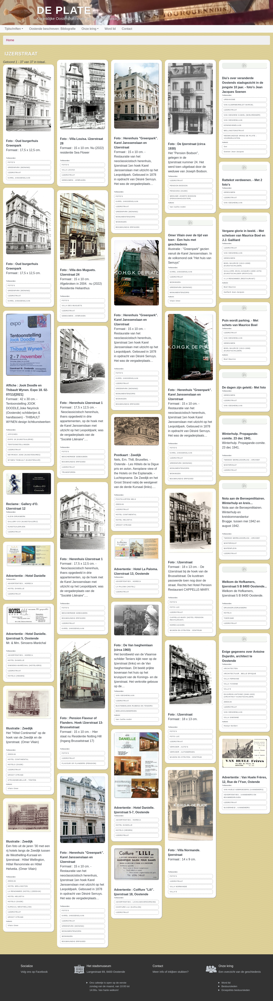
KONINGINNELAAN (232, 125)
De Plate (64, 10)
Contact (127, 28)
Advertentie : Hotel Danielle (26, 575)
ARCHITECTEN (231, 668)
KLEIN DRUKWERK (16, 516)
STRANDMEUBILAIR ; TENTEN (22, 780)
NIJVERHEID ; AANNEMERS (237, 808)
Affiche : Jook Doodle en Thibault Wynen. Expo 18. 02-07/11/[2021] (27, 390)
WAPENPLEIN (230, 548)
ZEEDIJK (12, 754)
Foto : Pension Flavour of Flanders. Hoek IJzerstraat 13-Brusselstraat (81, 722)
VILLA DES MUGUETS (72, 306)
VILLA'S (173, 892)
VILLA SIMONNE (231, 717)
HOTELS (227, 613)
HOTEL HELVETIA (16, 896)
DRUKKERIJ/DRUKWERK (235, 608)
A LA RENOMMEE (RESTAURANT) (239, 279)
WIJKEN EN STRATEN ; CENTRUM (186, 630)
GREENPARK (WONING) (19, 167)
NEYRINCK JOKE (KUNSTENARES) (24, 455)
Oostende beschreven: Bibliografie (52, 28)
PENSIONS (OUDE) (178, 191)
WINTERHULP (230, 465)
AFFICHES (13, 434)
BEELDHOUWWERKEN (126, 711)
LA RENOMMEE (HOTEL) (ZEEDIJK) (24, 891)
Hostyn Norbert (231, 726)
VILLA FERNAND (231, 679)
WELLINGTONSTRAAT (234, 131)
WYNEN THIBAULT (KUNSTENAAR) (24, 460)
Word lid (110, 28)
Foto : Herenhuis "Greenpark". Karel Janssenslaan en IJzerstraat (82, 857)
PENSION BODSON (178, 186)
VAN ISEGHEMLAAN (125, 695)
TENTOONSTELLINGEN (19, 444)
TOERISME (229, 618)
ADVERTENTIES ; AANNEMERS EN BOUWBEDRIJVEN (240, 796)
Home (10, 40)
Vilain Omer (13, 788)
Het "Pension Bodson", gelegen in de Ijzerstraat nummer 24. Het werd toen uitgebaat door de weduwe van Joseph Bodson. (187, 162)
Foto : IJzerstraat (180, 562)
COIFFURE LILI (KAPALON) (128, 907)
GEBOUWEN (229, 192)
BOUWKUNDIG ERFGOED (74, 462)
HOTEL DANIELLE (16, 589)
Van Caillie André (124, 719)
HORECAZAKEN (177, 625)
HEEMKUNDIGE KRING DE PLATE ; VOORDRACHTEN (240, 137)
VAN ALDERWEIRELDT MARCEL (238, 105)
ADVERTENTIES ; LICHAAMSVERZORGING (136, 902)
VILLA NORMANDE (178, 887)
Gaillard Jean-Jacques (234, 292)
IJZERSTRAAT (14, 172)
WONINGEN (67, 936)
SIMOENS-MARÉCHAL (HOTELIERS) (25, 665)
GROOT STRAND (16, 775)
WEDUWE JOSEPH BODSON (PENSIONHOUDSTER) (183, 197)
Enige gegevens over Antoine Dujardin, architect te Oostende (243, 656)
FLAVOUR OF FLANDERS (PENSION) (79, 763)
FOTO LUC (175, 607)
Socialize (27, 966)
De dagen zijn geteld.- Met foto (244, 387)
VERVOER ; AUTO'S (179, 747)
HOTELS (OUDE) (15, 764)
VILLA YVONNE (231, 684)
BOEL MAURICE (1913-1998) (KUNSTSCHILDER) (237, 264)
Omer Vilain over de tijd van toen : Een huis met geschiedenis (188, 240)
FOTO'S (11, 162)
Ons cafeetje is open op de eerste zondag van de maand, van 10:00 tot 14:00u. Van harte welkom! (109, 986)
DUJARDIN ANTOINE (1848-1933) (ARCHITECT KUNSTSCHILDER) (239, 695)
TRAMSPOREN (68, 472)
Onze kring (89, 28)
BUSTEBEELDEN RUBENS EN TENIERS (134, 706)
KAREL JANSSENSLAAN (19, 178)
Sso (225, 146)
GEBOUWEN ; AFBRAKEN (74, 180)
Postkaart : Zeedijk (127, 455)
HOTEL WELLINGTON (18, 886)
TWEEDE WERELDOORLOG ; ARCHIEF (242, 460)
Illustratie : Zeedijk (19, 728)
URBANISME (229, 99)
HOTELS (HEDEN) (16, 676)
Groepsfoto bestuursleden (235, 990)
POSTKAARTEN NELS (126, 499)
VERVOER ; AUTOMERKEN (182, 752)
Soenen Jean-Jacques (234, 152)
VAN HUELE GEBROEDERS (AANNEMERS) (244, 790)
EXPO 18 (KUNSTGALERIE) (20, 439)
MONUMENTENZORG (71, 931)
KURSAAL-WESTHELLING (20, 907)
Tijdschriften (13, 28)
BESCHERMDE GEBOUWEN (75, 457)
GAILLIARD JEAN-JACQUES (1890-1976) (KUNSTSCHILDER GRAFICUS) (243, 272)
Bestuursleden (229, 986)
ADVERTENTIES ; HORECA (20, 583)
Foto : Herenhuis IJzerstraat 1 (81, 402)
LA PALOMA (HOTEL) (125, 587)
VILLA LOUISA (68, 170)
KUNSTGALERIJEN (16, 527)
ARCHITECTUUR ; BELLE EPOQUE (240, 674)
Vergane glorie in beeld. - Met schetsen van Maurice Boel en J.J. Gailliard (243, 235)
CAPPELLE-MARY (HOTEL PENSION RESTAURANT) (186, 618)
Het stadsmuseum (99, 966)
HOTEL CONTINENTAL (18, 759)
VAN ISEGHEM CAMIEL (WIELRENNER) (242, 115)
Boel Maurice (230, 287)
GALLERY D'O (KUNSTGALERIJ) (23, 522)
